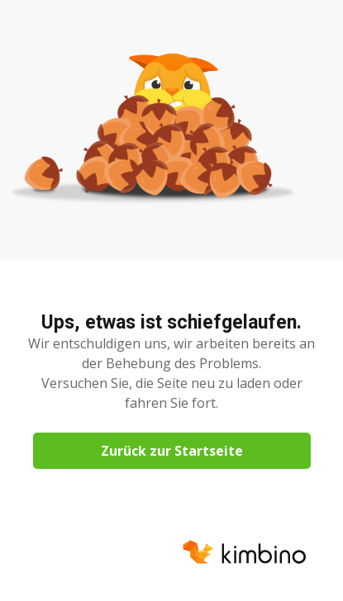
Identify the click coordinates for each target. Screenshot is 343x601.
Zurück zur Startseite (172, 451)
